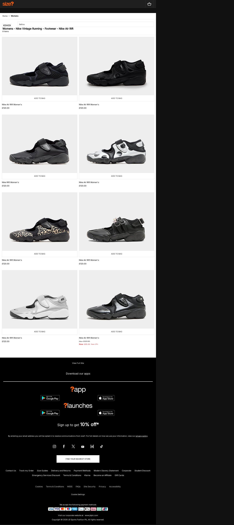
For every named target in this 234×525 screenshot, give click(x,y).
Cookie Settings (78, 494)
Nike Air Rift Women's (12, 104)
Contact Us (11, 470)
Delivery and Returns (61, 470)
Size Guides (42, 470)
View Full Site (78, 363)
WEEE (69, 486)
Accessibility (115, 486)
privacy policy (142, 436)
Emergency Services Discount (46, 475)
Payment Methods (82, 470)
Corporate (126, 470)
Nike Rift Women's (10, 182)
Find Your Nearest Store (78, 459)
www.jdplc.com (91, 515)
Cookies (39, 486)
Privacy (102, 486)
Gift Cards (119, 475)
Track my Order (26, 470)
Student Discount (142, 470)
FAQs (78, 486)
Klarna (87, 475)
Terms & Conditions (72, 475)
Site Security (90, 486)
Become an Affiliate (102, 475)
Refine (22, 24)
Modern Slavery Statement (106, 470)
